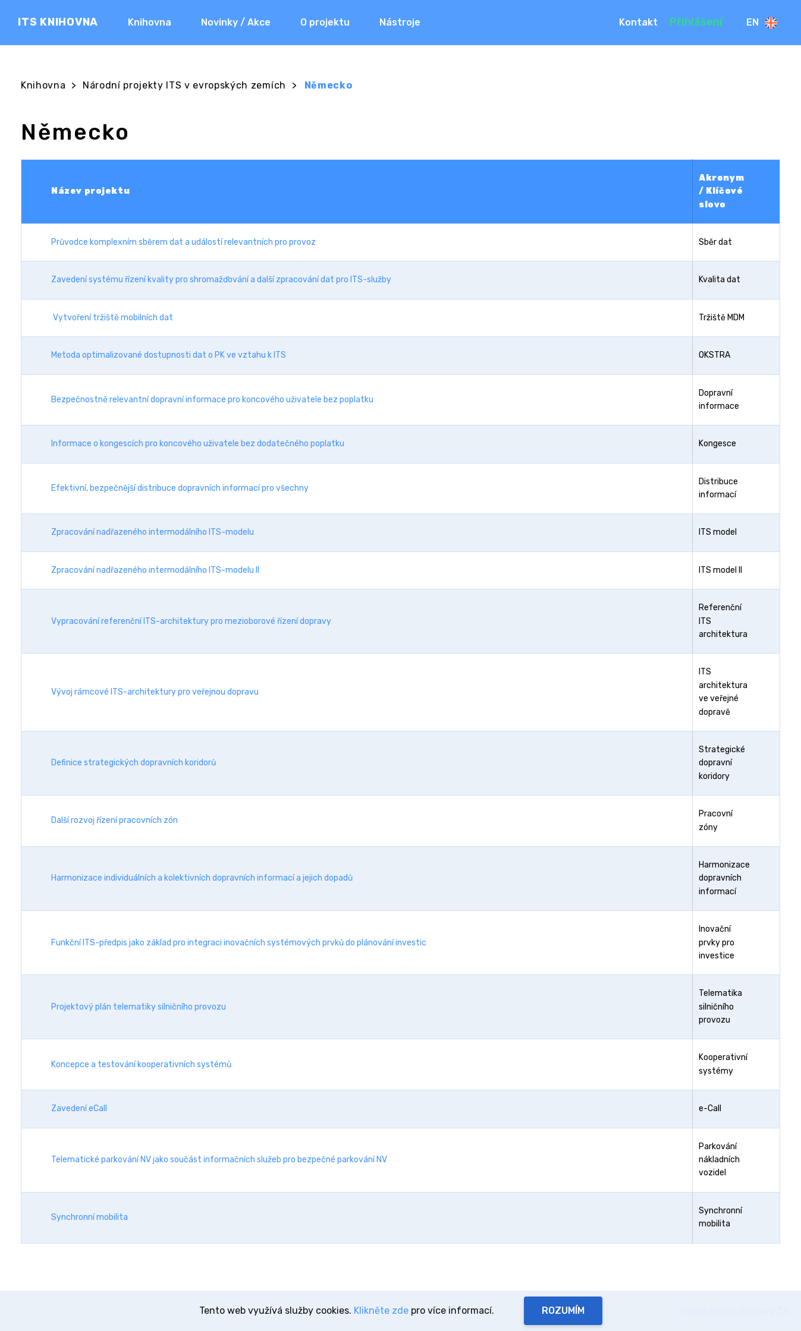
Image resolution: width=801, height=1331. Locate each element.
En (761, 23)
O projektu (325, 22)
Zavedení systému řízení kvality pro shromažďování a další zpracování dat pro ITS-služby (221, 280)
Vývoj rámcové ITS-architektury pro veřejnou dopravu (155, 692)
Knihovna (149, 22)
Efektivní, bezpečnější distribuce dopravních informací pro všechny (180, 488)
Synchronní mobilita (89, 1217)
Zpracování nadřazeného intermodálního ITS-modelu (152, 532)
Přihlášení (696, 22)
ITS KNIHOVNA (58, 22)
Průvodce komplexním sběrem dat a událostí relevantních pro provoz (183, 242)
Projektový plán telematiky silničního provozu (138, 1007)
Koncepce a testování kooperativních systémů (141, 1064)
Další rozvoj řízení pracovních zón (114, 820)
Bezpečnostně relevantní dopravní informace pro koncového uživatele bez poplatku (212, 400)
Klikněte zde (381, 1310)
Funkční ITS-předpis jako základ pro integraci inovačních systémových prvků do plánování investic (238, 943)
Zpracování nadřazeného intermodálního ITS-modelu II (155, 570)
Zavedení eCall (79, 1108)
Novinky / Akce (236, 22)
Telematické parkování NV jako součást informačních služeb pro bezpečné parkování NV (219, 1160)
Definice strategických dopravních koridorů (133, 763)
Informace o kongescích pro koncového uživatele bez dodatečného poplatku (197, 444)
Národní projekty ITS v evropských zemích (184, 85)
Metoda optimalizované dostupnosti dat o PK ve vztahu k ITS (168, 355)
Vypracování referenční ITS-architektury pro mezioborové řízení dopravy (191, 621)
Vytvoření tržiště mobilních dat (113, 318)
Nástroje (399, 22)
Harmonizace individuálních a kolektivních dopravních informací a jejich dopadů (202, 878)
